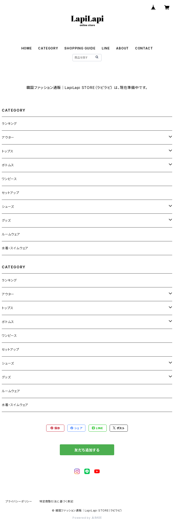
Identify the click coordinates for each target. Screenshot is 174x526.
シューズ (8, 206)
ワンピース (9, 179)
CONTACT (144, 48)
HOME (26, 48)
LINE (106, 48)
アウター (8, 137)
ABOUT (122, 48)
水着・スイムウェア (15, 248)
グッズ (6, 220)
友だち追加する (87, 450)
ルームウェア (11, 234)
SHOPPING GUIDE (79, 48)
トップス (7, 151)
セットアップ (10, 193)
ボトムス (8, 165)
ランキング (9, 123)
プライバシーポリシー (18, 501)
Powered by (87, 517)
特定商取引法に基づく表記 (56, 501)
